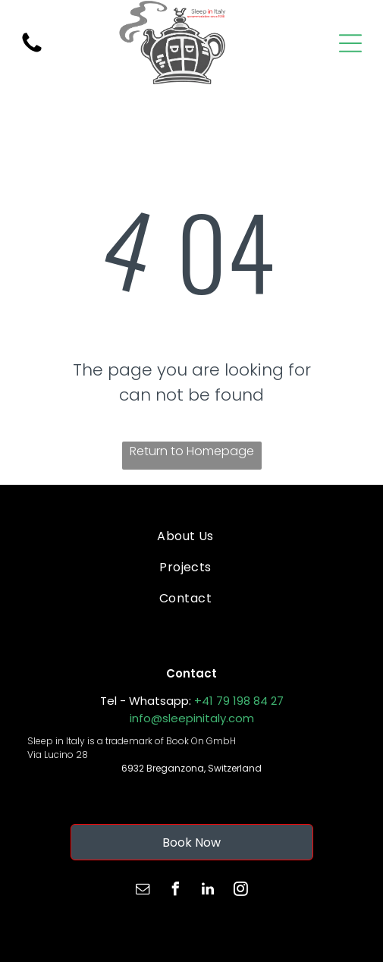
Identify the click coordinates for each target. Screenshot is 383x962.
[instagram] (240, 891)
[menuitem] (185, 535)
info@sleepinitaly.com (192, 718)
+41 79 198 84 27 (239, 701)
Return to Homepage (192, 451)
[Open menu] (350, 43)
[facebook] (175, 891)
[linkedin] (207, 891)
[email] (142, 891)
